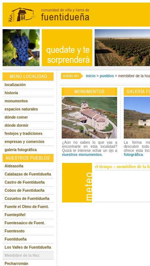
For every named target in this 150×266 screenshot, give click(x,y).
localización (15, 85)
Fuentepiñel (15, 215)
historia (11, 93)
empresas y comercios (25, 142)
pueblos (107, 76)
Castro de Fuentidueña (25, 182)
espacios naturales (21, 109)
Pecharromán (16, 264)
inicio (90, 76)
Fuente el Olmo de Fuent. (27, 207)
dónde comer (16, 117)
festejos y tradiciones (23, 134)
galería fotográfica (21, 150)
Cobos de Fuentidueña (25, 190)
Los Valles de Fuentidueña (28, 247)
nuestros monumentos (82, 155)
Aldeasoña (14, 166)
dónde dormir (16, 125)
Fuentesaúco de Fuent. (25, 223)
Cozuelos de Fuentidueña (27, 199)
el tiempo (103, 166)
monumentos (16, 101)
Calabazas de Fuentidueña (28, 174)
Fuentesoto (15, 231)
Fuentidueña (16, 239)
